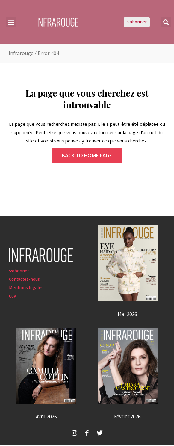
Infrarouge (21, 54)
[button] (11, 22)
